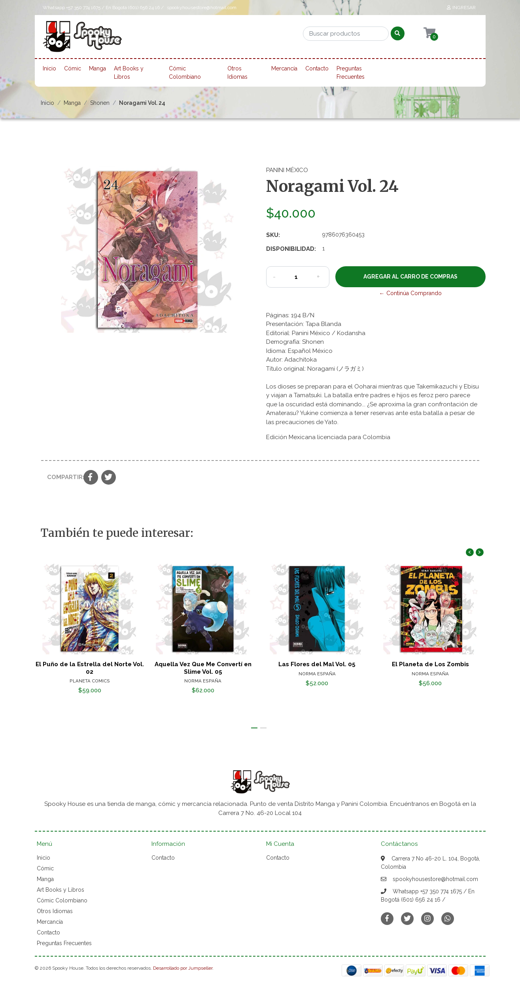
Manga (97, 68)
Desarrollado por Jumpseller (182, 968)
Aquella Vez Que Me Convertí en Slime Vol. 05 (203, 668)
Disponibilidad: (291, 248)
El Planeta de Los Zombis (430, 664)
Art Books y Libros (129, 72)
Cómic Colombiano (185, 72)
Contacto (317, 68)
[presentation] (470, 552)
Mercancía (284, 68)
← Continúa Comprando (410, 293)
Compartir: (62, 477)
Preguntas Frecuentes (351, 72)
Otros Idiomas (237, 72)
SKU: (273, 235)
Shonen (100, 103)
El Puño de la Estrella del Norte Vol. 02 (89, 668)
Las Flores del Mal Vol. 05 (316, 664)
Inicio (49, 68)
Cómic (72, 68)
